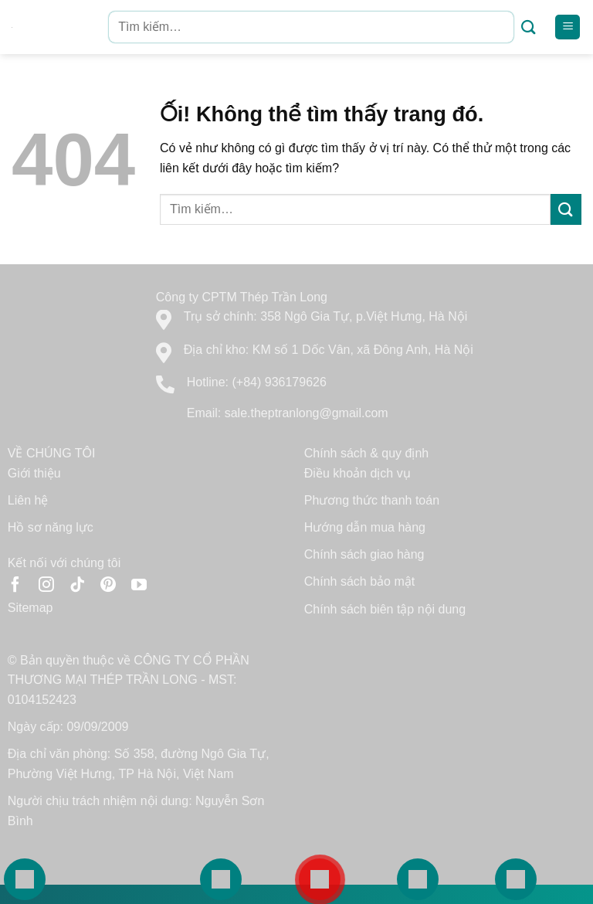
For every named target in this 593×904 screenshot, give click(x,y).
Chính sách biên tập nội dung (385, 609)
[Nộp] (528, 27)
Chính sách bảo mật (359, 581)
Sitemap (30, 607)
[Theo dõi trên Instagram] (46, 585)
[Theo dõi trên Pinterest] (108, 585)
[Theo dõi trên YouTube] (139, 585)
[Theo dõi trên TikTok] (77, 585)
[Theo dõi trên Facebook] (15, 585)
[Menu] (567, 27)
